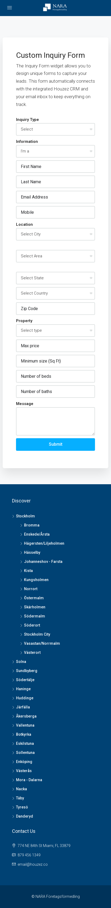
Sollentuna (25, 752)
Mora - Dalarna (29, 780)
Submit (55, 444)
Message (24, 403)
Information (27, 141)
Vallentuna (25, 725)
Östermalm (34, 598)
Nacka (21, 789)
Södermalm (34, 616)
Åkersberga (26, 716)
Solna (21, 661)
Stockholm (25, 516)
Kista (28, 571)
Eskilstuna (25, 743)
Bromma (31, 525)
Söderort (32, 625)
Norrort (30, 589)
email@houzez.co (33, 864)
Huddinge (24, 698)
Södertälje (25, 680)
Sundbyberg (26, 671)
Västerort (32, 652)
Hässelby (32, 552)
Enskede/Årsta (37, 534)
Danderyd (24, 816)
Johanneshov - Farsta (43, 561)
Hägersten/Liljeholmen (44, 543)
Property (24, 320)
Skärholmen (34, 607)
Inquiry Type (27, 119)
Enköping (24, 762)
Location (24, 224)
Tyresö (22, 807)
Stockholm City (37, 634)
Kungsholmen (36, 580)
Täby (20, 798)
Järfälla (23, 707)
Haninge (23, 689)
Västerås (24, 771)
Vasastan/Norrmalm (42, 643)
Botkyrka (23, 734)
